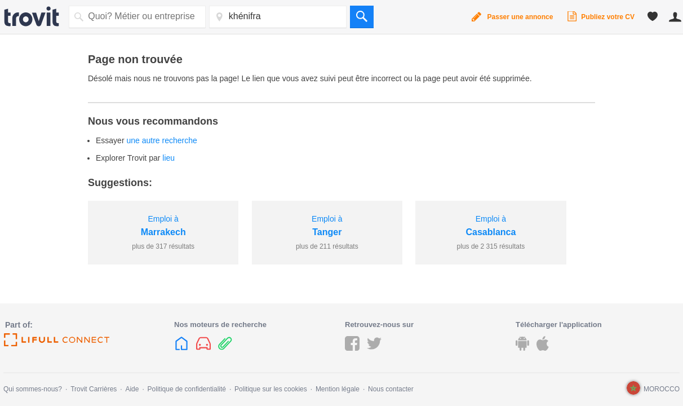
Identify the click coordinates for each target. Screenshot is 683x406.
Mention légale (338, 389)
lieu (168, 157)
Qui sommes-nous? (32, 389)
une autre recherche (161, 140)
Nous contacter (391, 389)
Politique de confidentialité (187, 389)
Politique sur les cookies (270, 389)
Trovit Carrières (93, 389)
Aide (132, 389)
